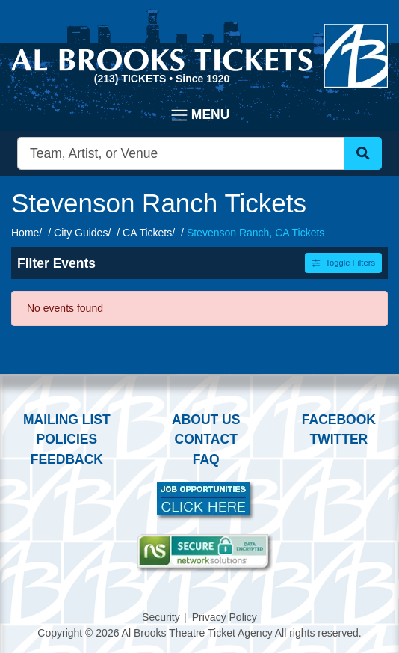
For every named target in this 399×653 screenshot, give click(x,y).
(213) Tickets (131, 79)
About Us (206, 419)
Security (161, 617)
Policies (66, 439)
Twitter (339, 439)
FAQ (206, 459)
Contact (206, 439)
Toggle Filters (343, 262)
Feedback (67, 459)
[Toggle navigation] (200, 115)
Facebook (339, 419)
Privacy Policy (224, 617)
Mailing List (67, 419)
